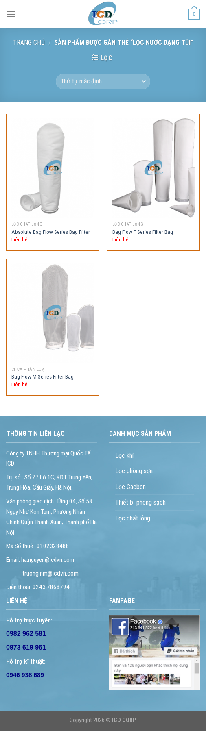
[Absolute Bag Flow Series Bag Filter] (52, 168)
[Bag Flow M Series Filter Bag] (52, 313)
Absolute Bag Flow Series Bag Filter (50, 231)
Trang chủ (29, 42)
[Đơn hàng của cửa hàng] (103, 81)
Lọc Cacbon (130, 487)
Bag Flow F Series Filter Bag (142, 231)
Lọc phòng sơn (134, 471)
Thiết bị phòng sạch (140, 502)
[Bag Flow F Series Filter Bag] (153, 168)
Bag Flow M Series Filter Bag (42, 376)
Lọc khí (124, 455)
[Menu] (11, 14)
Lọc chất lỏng (132, 518)
